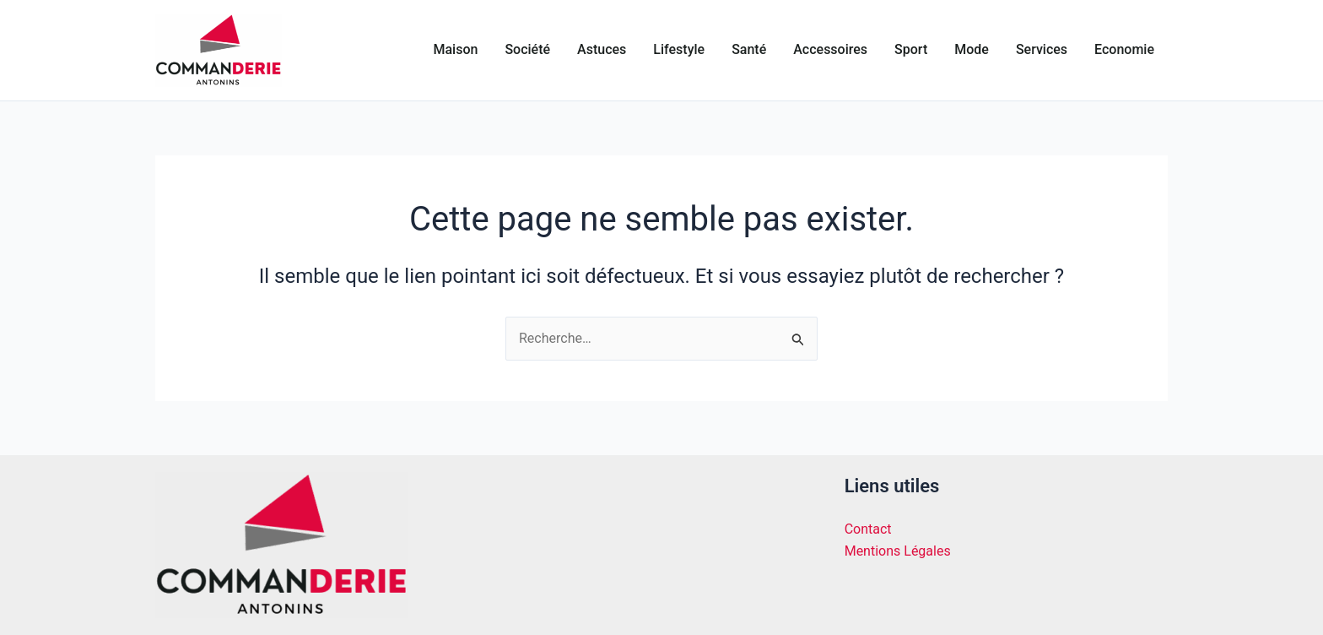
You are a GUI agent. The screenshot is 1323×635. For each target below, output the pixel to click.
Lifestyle (679, 49)
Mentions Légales (898, 551)
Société (527, 49)
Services (1041, 49)
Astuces (601, 49)
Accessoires (830, 49)
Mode (971, 49)
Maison (456, 49)
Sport (910, 49)
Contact (868, 529)
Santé (749, 49)
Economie (1124, 49)
